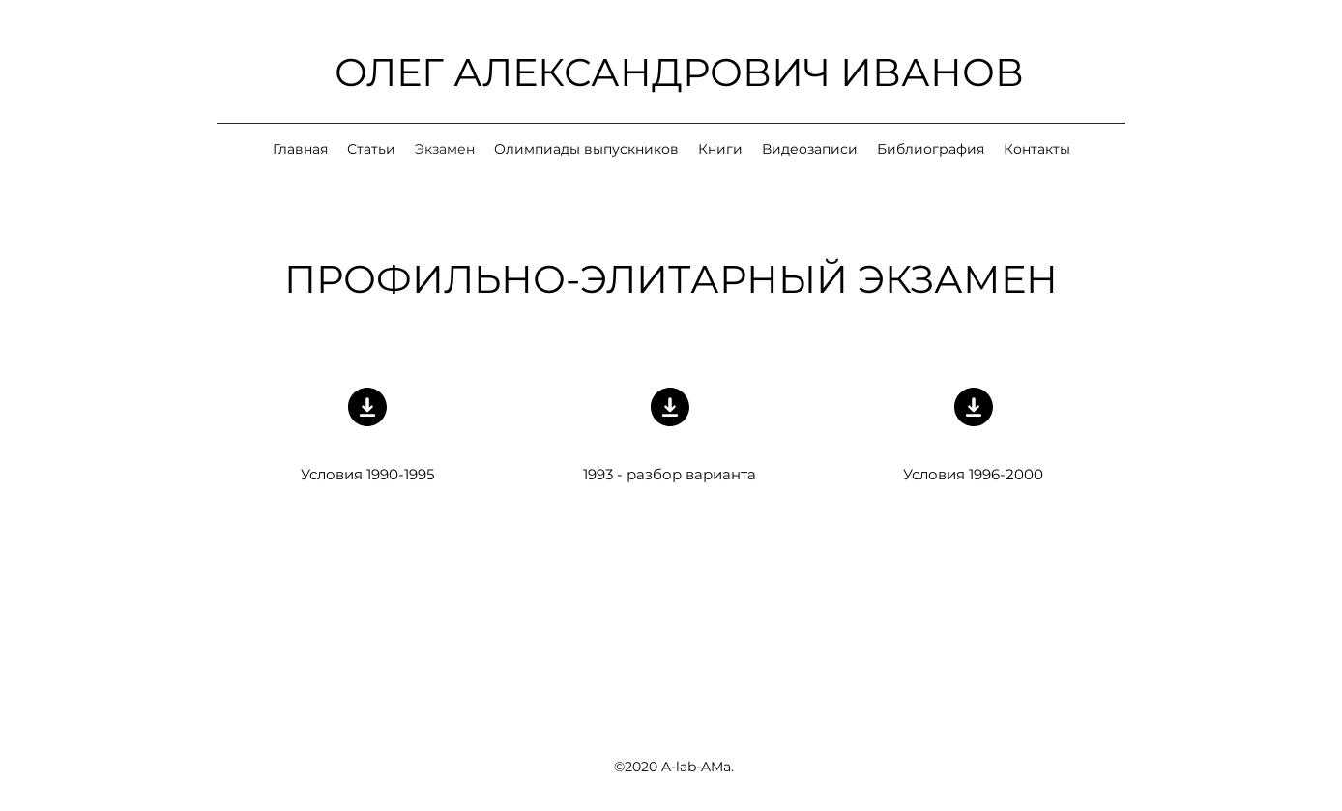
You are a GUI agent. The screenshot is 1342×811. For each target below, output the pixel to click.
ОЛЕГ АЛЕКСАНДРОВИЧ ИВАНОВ (679, 72)
